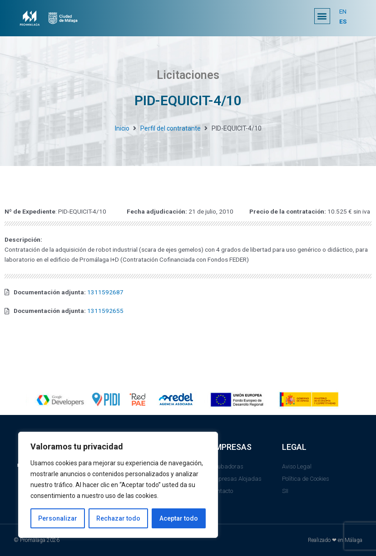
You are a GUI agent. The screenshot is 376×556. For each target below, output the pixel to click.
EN (342, 11)
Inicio (122, 128)
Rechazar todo (118, 518)
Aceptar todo (178, 518)
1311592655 (105, 310)
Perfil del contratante (170, 128)
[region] (118, 485)
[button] (322, 16)
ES (342, 21)
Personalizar (57, 518)
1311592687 (105, 292)
